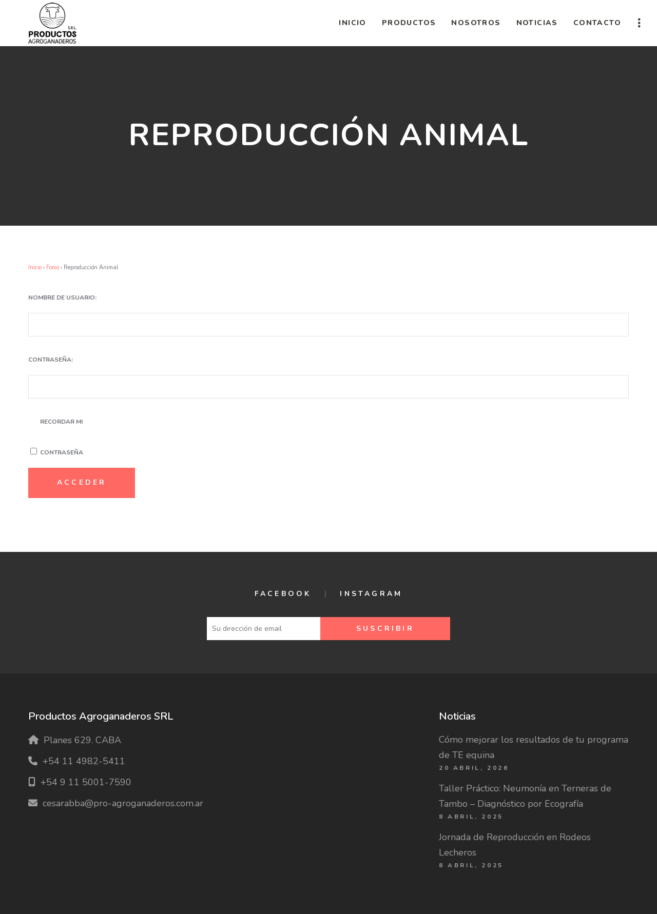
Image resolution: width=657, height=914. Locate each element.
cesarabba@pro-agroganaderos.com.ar (123, 803)
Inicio (35, 267)
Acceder (81, 482)
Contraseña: (50, 359)
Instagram (371, 594)
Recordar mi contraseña (61, 437)
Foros (52, 267)
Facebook (283, 594)
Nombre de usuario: (62, 297)
